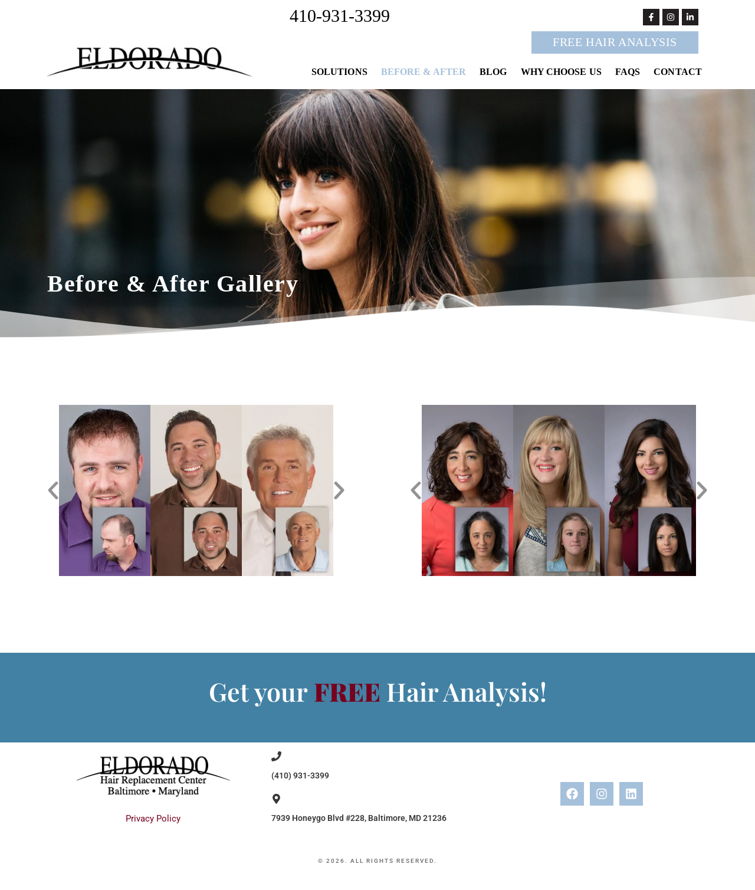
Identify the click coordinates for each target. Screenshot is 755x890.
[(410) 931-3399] (276, 756)
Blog (493, 72)
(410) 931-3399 (300, 775)
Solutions (339, 72)
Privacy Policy (153, 818)
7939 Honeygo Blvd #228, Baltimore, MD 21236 (359, 818)
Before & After (423, 72)
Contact (678, 72)
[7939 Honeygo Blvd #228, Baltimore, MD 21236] (276, 799)
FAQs (627, 72)
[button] (53, 490)
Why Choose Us (561, 72)
